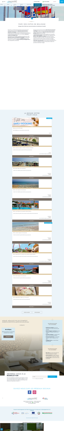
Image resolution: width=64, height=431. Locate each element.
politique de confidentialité (39, 378)
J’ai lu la (38, 378)
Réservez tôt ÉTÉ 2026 (18, 128)
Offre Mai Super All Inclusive (20, 168)
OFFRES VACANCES (27, 312)
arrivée (1, 4)
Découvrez (31, 135)
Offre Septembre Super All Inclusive (22, 297)
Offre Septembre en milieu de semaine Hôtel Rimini (25, 254)
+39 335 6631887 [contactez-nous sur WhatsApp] (46, 1)
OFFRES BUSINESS (37, 312)
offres (24, 378)
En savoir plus (8, 336)
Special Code (29, 4)
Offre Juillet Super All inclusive (21, 232)
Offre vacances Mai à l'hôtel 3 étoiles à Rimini (24, 147)
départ (8, 4)
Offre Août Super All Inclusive (20, 275)
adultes (15, 4)
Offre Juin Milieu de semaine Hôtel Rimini (23, 211)
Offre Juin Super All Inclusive (20, 189)
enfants (21, 4)
